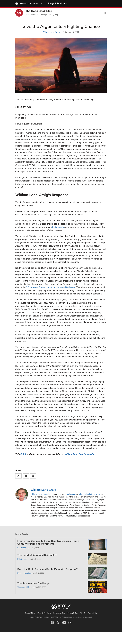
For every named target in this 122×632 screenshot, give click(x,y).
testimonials (58, 227)
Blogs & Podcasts (58, 3)
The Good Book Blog (38, 11)
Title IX (82, 613)
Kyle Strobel (22, 559)
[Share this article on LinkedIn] (33, 475)
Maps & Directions (44, 613)
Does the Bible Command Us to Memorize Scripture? (47, 569)
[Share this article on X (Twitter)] (18, 475)
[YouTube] (64, 623)
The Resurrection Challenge (33, 583)
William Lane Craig (51, 32)
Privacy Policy (72, 613)
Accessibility (92, 613)
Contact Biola (30, 613)
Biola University (31, 3)
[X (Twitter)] (58, 623)
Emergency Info (59, 613)
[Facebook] (52, 623)
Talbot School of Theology (89, 494)
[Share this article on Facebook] (26, 475)
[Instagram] (69, 623)
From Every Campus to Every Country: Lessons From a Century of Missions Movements (48, 542)
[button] (105, 13)
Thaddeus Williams (24, 587)
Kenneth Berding (24, 573)
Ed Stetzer (21, 548)
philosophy (71, 494)
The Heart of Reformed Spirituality (37, 555)
